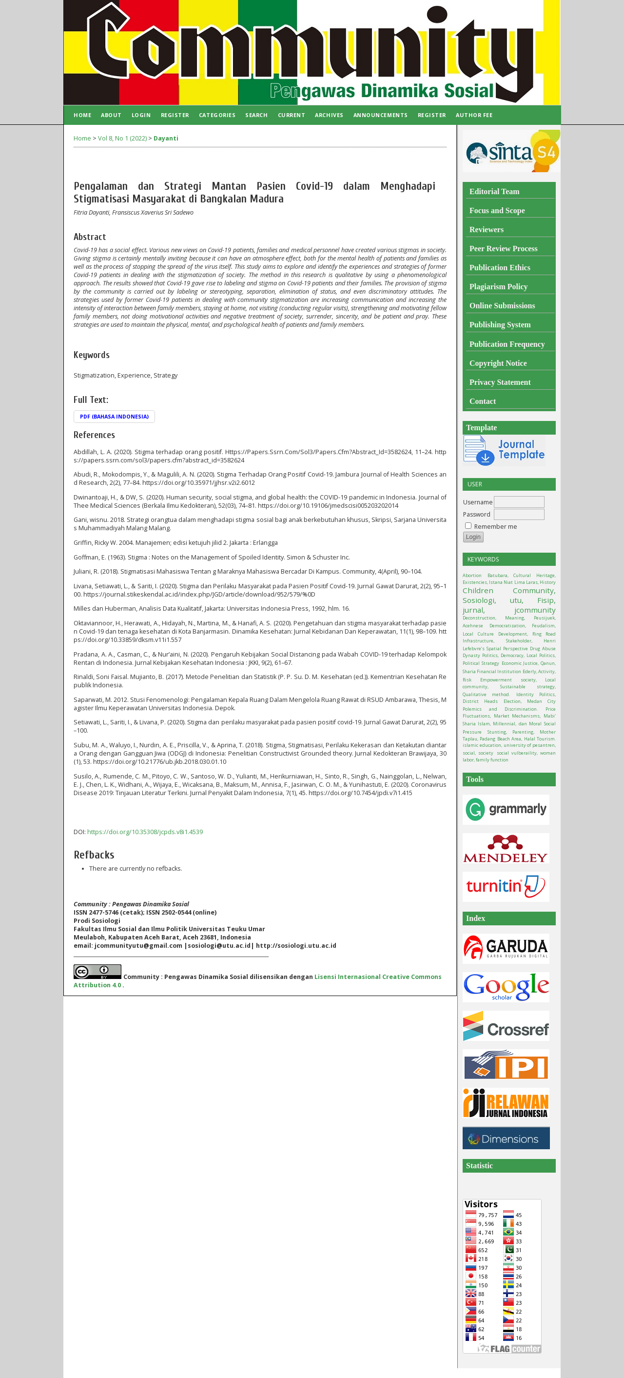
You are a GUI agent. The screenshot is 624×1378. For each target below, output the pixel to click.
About (111, 115)
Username (478, 502)
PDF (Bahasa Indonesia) (114, 416)
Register (175, 115)
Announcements (380, 115)
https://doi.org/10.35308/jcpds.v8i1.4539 (145, 832)
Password (476, 514)
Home (82, 115)
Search (256, 115)
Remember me (495, 526)
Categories (217, 115)
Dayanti (166, 138)
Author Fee (474, 115)
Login (141, 115)
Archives (329, 115)
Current (292, 115)
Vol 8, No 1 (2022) (122, 138)
